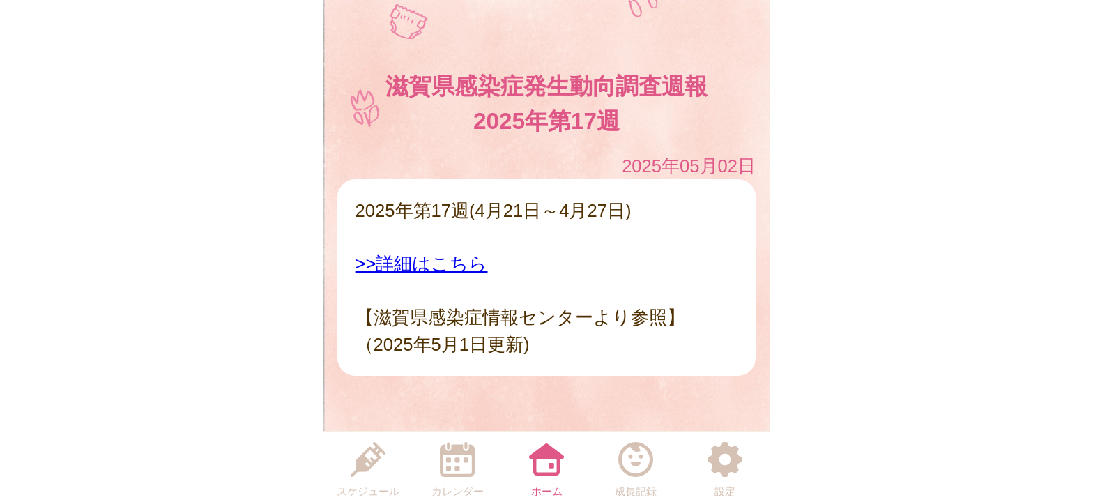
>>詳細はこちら (422, 263)
